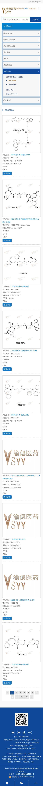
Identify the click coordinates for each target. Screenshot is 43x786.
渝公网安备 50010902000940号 (21, 777)
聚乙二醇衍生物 (21, 46)
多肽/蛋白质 (21, 65)
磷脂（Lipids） (21, 33)
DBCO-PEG (12, 85)
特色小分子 (21, 100)
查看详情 (7, 173)
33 (22, 697)
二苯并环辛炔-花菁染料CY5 (20, 155)
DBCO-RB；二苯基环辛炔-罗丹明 (23, 600)
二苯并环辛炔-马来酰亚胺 (20, 286)
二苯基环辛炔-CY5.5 (18, 539)
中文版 (31, 2)
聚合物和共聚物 (21, 39)
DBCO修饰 (12, 80)
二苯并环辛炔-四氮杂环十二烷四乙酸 (24, 351)
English (38, 2)
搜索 (35, 19)
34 (27, 697)
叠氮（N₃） (10, 90)
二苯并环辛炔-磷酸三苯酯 (20, 415)
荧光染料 (21, 52)
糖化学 (21, 58)
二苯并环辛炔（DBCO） (15, 77)
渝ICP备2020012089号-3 (25, 774)
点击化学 (21, 71)
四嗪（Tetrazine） (12, 94)
